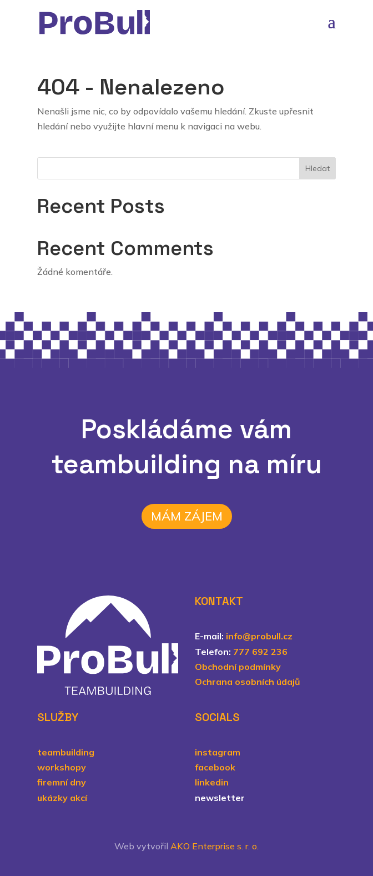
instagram (217, 752)
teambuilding (65, 752)
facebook (215, 767)
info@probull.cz (259, 636)
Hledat (317, 168)
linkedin (212, 782)
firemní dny (61, 782)
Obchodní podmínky (238, 666)
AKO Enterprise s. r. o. (214, 846)
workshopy (61, 767)
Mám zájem (187, 516)
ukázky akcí (62, 797)
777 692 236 (260, 651)
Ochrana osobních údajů (247, 681)
